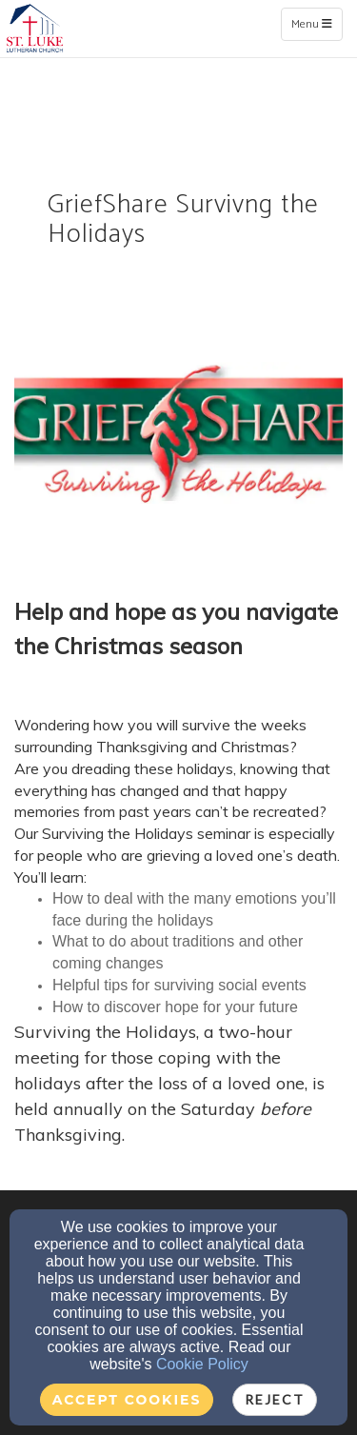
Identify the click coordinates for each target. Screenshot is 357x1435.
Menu (316, 23)
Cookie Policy (202, 1364)
